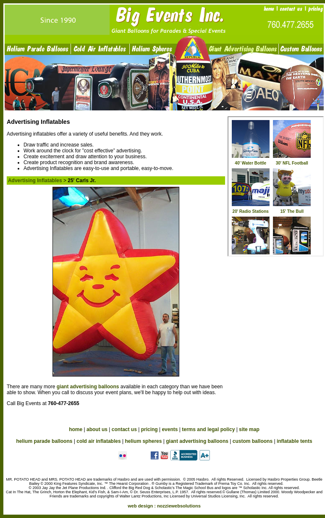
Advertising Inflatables (35, 180)
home (75, 429)
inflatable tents (294, 441)
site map (249, 429)
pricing (149, 429)
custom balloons (253, 441)
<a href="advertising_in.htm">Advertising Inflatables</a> (276, 186)
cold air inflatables (98, 441)
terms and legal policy (208, 429)
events (170, 429)
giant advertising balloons (89, 387)
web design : (164, 505)
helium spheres (143, 441)
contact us (124, 429)
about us (96, 429)
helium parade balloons (44, 441)
